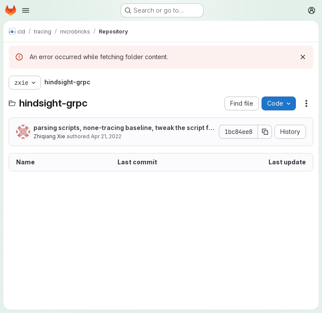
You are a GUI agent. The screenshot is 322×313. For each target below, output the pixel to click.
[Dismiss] (303, 57)
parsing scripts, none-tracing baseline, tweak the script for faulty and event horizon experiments (123, 128)
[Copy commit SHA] (265, 132)
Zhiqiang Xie (49, 136)
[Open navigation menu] (26, 10)
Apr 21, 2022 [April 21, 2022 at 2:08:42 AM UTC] (106, 136)
